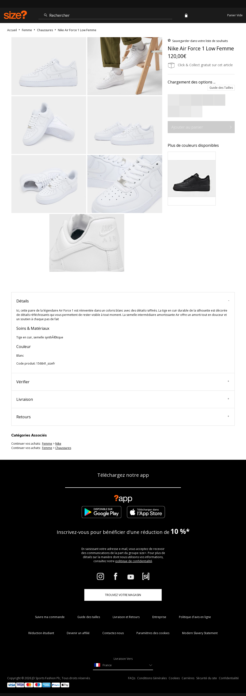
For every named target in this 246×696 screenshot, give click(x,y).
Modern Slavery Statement (200, 633)
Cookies (174, 678)
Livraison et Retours (126, 617)
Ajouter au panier (187, 127)
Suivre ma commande (50, 617)
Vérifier (122, 381)
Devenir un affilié (78, 633)
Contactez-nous (113, 633)
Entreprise (159, 617)
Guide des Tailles (221, 88)
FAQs (131, 678)
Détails (122, 301)
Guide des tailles (88, 617)
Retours (122, 416)
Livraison (122, 399)
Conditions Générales (152, 678)
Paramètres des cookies (152, 633)
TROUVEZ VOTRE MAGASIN (123, 595)
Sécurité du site (206, 678)
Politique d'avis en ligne (195, 617)
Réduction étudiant (41, 633)
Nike (58, 444)
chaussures (63, 448)
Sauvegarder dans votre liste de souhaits (200, 41)
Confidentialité (229, 678)
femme (47, 444)
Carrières (188, 678)
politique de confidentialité (133, 561)
